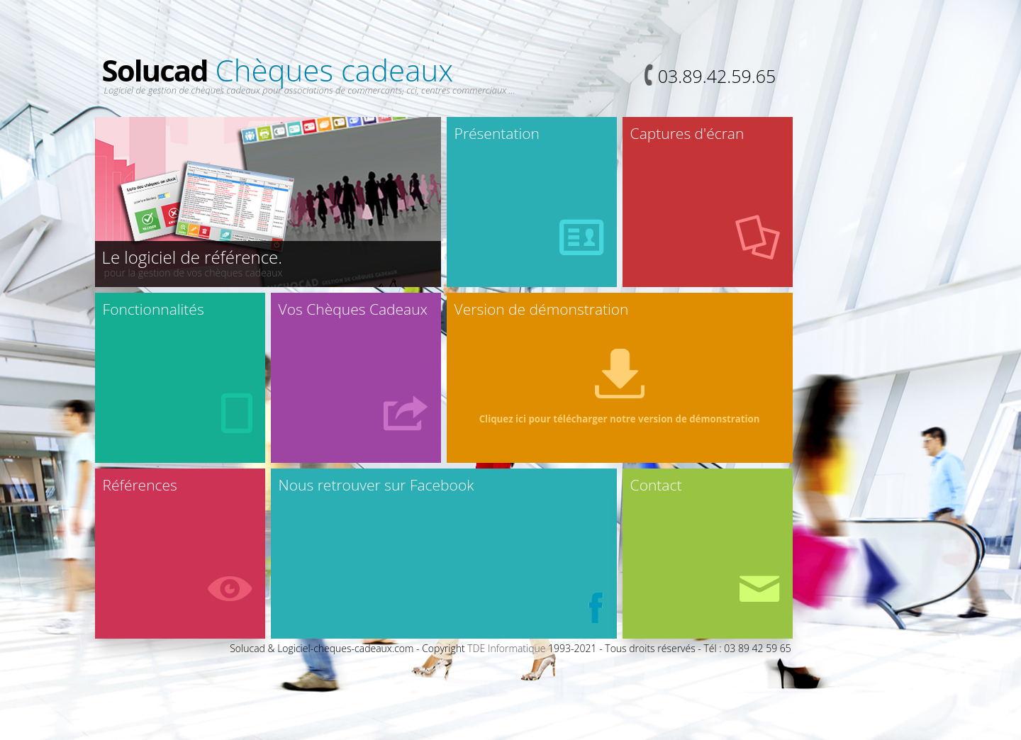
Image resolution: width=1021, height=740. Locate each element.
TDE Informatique (506, 648)
